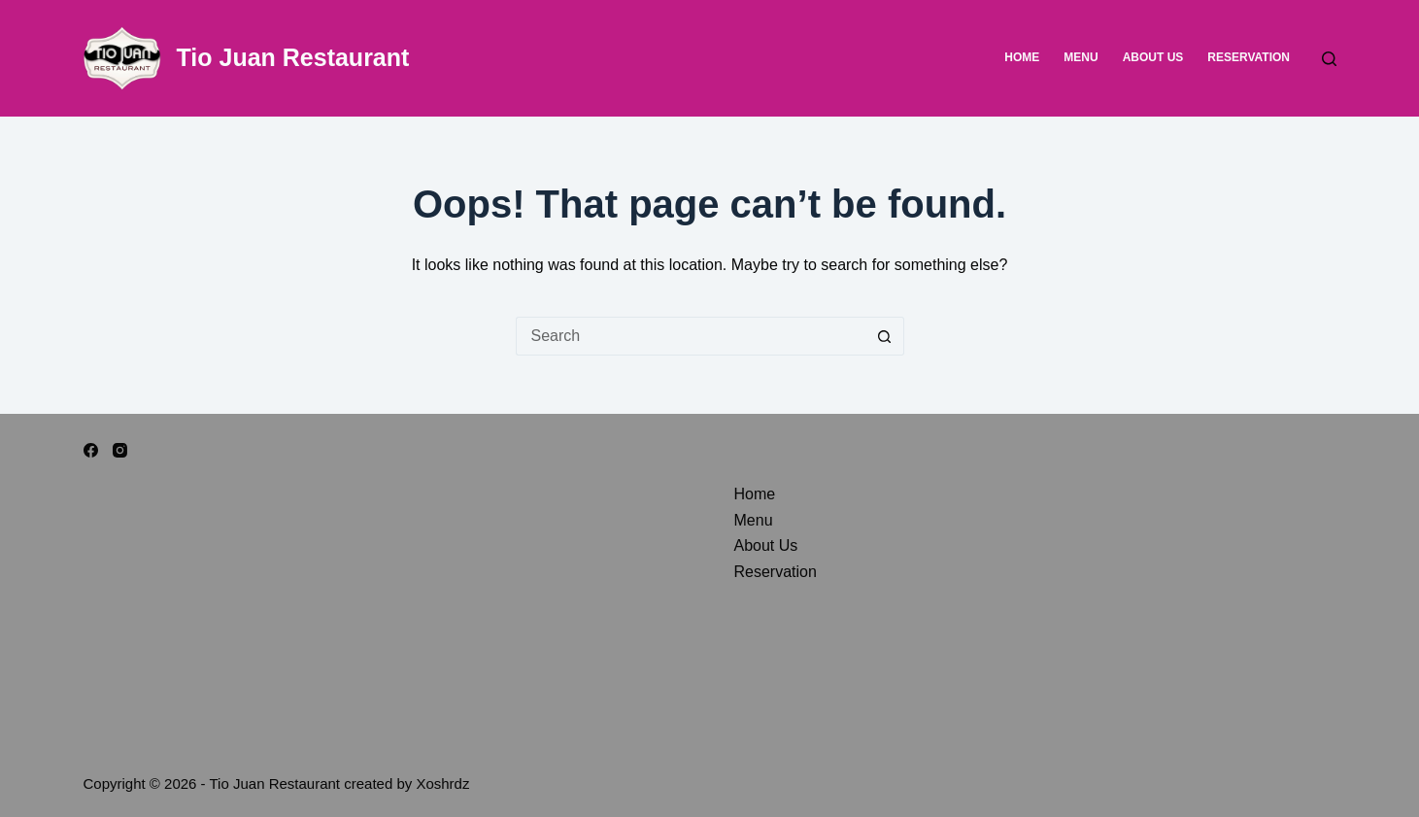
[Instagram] (120, 450)
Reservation (1248, 57)
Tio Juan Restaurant (293, 57)
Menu (1081, 57)
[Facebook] (91, 450)
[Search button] (884, 336)
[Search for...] (690, 336)
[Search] (1329, 58)
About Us (1153, 57)
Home (1021, 57)
